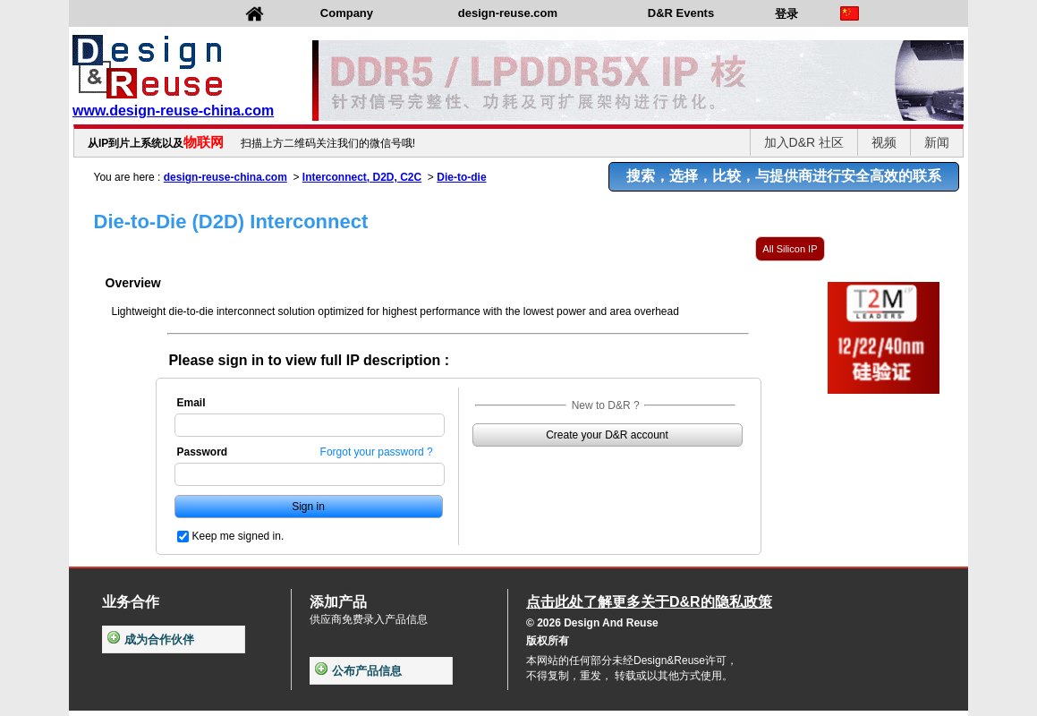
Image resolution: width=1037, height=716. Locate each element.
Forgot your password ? (376, 452)
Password (202, 452)
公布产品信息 (358, 671)
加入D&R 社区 (804, 142)
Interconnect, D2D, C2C (361, 177)
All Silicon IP (789, 248)
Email (191, 402)
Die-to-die (461, 177)
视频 (884, 142)
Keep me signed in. (238, 536)
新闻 (936, 142)
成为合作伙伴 (150, 639)
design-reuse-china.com (225, 177)
